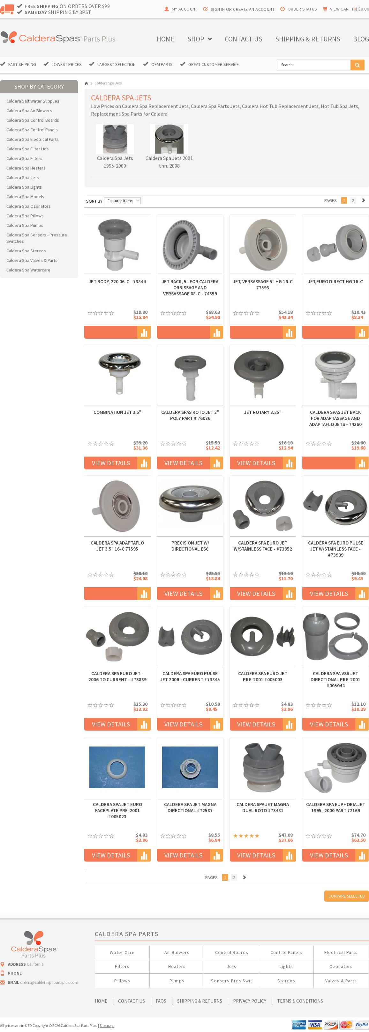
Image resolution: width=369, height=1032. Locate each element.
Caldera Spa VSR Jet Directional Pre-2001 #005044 (335, 679)
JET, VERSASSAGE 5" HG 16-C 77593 (263, 284)
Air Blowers (177, 952)
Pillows (122, 981)
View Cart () (349, 9)
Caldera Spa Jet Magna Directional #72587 (190, 807)
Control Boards (232, 952)
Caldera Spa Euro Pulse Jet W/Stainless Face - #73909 (335, 549)
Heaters (177, 966)
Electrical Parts (341, 952)
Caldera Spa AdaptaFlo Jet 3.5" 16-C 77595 (117, 546)
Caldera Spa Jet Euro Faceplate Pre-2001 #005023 (117, 810)
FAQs (161, 1001)
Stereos (286, 981)
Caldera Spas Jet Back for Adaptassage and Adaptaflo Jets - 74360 (335, 418)
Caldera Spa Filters (24, 158)
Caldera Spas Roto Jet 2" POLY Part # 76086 (190, 415)
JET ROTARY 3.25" (263, 412)
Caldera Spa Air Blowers (29, 110)
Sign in (218, 9)
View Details (111, 463)
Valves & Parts (341, 981)
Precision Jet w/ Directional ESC (190, 546)
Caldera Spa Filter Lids (27, 149)
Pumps (176, 981)
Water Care (122, 952)
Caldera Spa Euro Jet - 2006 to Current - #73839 (117, 676)
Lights (286, 966)
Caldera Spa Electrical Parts (32, 139)
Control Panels (286, 952)
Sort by (94, 201)
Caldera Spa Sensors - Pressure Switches (36, 238)
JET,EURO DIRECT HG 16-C (335, 281)
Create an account (254, 9)
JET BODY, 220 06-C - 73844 (117, 281)
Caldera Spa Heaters (26, 168)
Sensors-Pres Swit (231, 981)
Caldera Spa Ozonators (28, 206)
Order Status (302, 9)
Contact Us (131, 1001)
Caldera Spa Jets (22, 177)
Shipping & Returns (199, 1001)
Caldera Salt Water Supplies (32, 101)
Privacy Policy (249, 1001)
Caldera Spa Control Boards (32, 120)
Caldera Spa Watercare (28, 270)
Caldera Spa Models (25, 196)
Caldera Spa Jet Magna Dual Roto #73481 (263, 807)
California (35, 964)
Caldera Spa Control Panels (32, 130)
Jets (232, 966)
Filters (122, 966)
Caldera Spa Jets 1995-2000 (115, 162)
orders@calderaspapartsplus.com (49, 982)
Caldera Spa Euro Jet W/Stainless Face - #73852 (263, 546)
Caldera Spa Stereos (26, 251)
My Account (185, 9)
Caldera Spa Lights (24, 187)
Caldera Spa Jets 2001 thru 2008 (169, 162)
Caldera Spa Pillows (25, 216)
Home (166, 38)
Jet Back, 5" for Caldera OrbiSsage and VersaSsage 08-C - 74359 (190, 287)
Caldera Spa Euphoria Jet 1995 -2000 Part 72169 (335, 807)
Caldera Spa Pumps (24, 225)
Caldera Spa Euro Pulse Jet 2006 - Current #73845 (190, 676)
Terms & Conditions (300, 1001)
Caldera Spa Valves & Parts (31, 260)
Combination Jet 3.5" (117, 412)
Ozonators (341, 966)
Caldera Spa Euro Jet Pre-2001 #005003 (262, 676)
